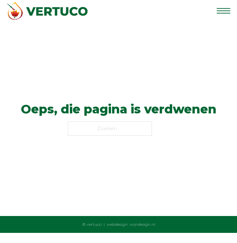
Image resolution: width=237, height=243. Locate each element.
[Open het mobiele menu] (223, 11)
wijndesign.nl (142, 224)
